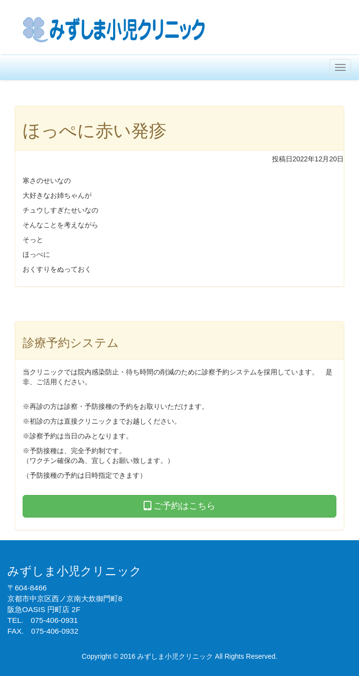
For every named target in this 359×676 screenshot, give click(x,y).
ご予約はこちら (179, 506)
